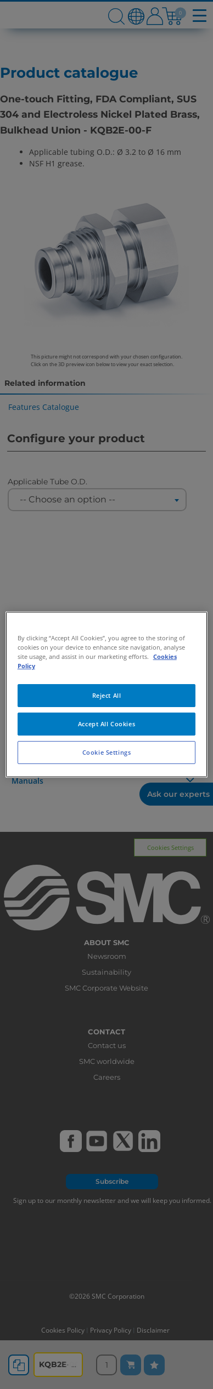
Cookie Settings (106, 752)
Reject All (106, 695)
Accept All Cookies (106, 724)
